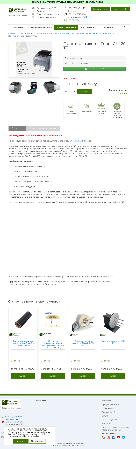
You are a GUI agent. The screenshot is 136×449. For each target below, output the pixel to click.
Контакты (106, 423)
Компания (17, 27)
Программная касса (41, 27)
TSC (71, 141)
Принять (20, 441)
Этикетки (122, 93)
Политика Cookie (31, 436)
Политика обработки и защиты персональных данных (115, 428)
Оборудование (66, 27)
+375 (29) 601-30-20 (77, 14)
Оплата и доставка (110, 419)
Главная (11, 33)
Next (57, 87)
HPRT (84, 141)
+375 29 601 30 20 (94, 69)
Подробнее (23, 376)
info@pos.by (73, 20)
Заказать (85, 92)
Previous (11, 87)
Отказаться (37, 441)
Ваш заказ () (120, 9)
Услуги (108, 27)
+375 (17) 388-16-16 (76, 8)
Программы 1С (89, 27)
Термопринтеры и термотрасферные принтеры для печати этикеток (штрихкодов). (74, 33)
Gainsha (76, 141)
